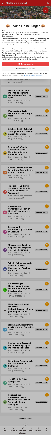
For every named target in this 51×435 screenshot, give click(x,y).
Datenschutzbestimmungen (33, 76)
